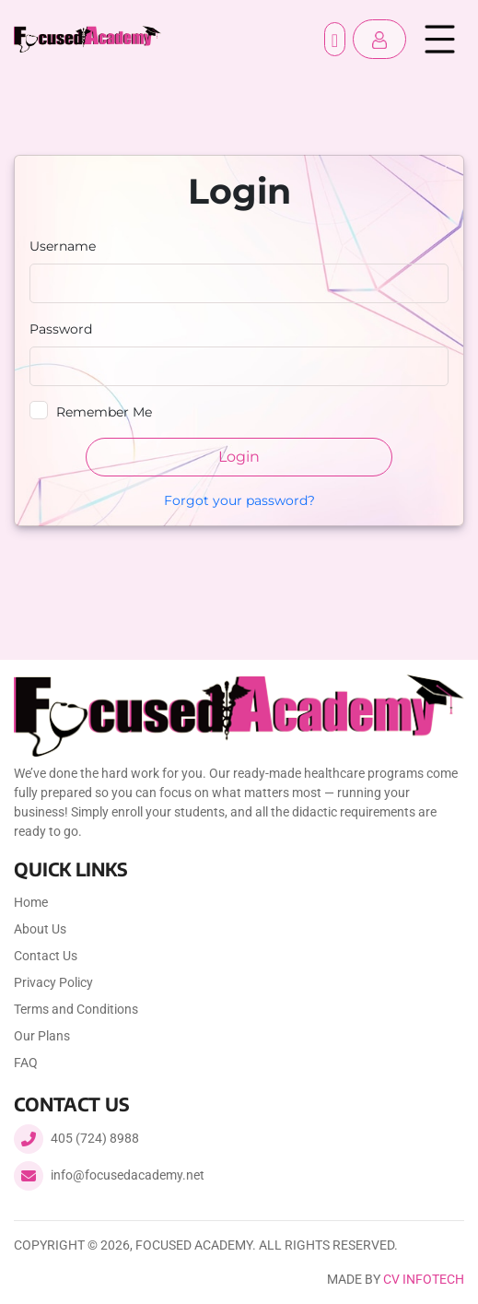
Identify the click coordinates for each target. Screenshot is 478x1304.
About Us (40, 929)
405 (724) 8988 (95, 1138)
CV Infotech (423, 1279)
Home (31, 902)
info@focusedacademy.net (127, 1175)
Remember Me (104, 412)
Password (60, 329)
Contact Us (45, 955)
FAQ (26, 1062)
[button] (379, 39)
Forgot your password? (239, 500)
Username (62, 246)
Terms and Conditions (76, 1009)
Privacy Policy (53, 982)
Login (239, 456)
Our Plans (42, 1035)
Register (335, 39)
